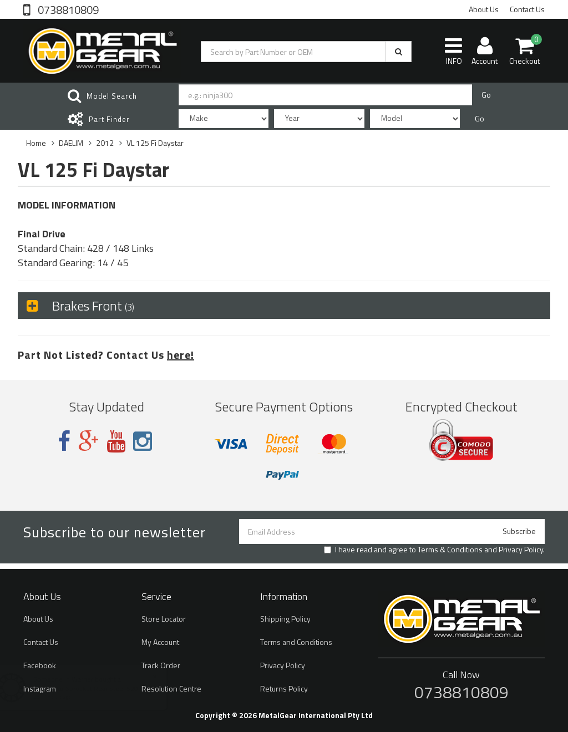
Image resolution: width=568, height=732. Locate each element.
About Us (484, 9)
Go (486, 94)
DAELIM (71, 143)
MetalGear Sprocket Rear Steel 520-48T (103, 688)
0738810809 (67, 9)
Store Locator (163, 618)
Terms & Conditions (450, 549)
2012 (105, 143)
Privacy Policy (521, 549)
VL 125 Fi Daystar (155, 143)
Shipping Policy (285, 618)
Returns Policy (284, 688)
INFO (453, 51)
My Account (160, 642)
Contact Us (527, 9)
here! (180, 354)
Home (36, 143)
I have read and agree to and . (434, 549)
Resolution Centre (171, 688)
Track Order (160, 665)
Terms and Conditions (296, 642)
